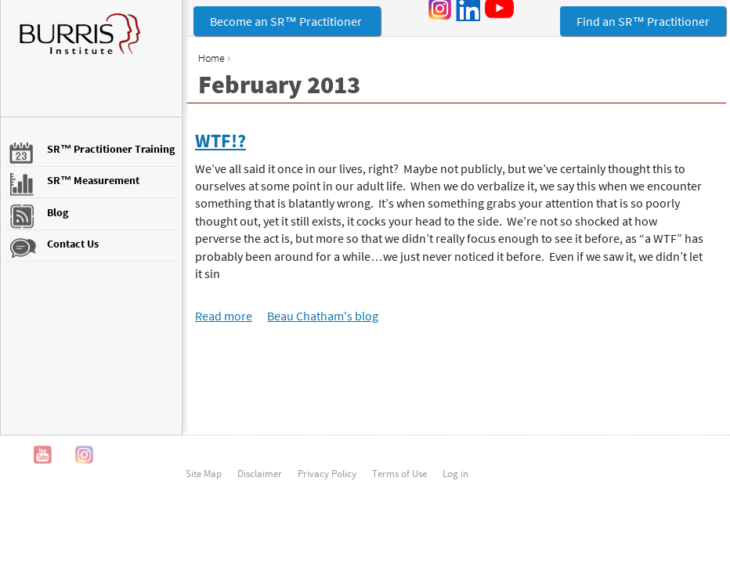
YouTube (43, 455)
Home (211, 58)
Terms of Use (399, 473)
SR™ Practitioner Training (111, 149)
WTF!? (220, 140)
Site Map (204, 473)
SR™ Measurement (93, 180)
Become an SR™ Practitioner (287, 21)
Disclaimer (259, 473)
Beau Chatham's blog (322, 316)
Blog (57, 212)
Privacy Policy (327, 473)
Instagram (84, 455)
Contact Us (73, 244)
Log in (455, 473)
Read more (223, 316)
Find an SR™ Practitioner (643, 21)
